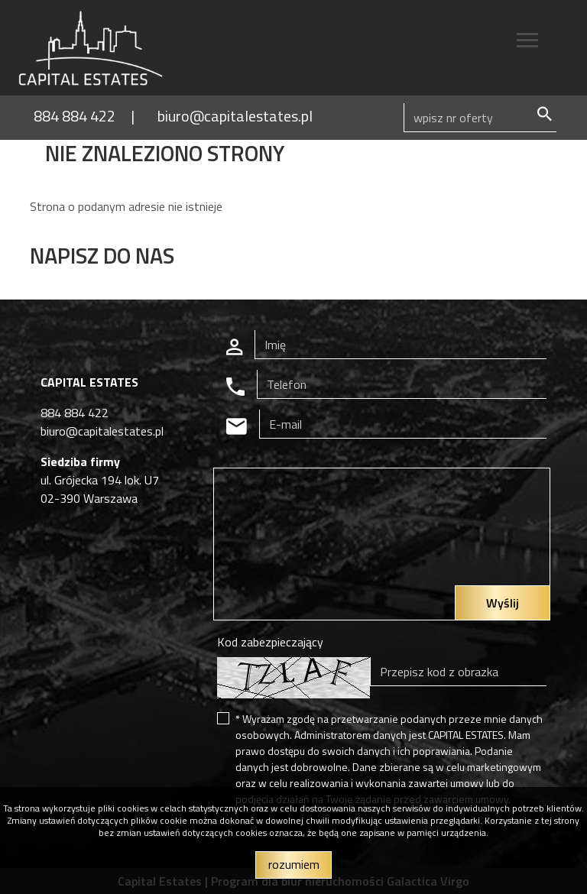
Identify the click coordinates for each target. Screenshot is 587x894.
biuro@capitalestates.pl (235, 116)
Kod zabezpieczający (270, 642)
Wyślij (502, 603)
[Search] (480, 117)
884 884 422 (74, 116)
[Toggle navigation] (527, 42)
